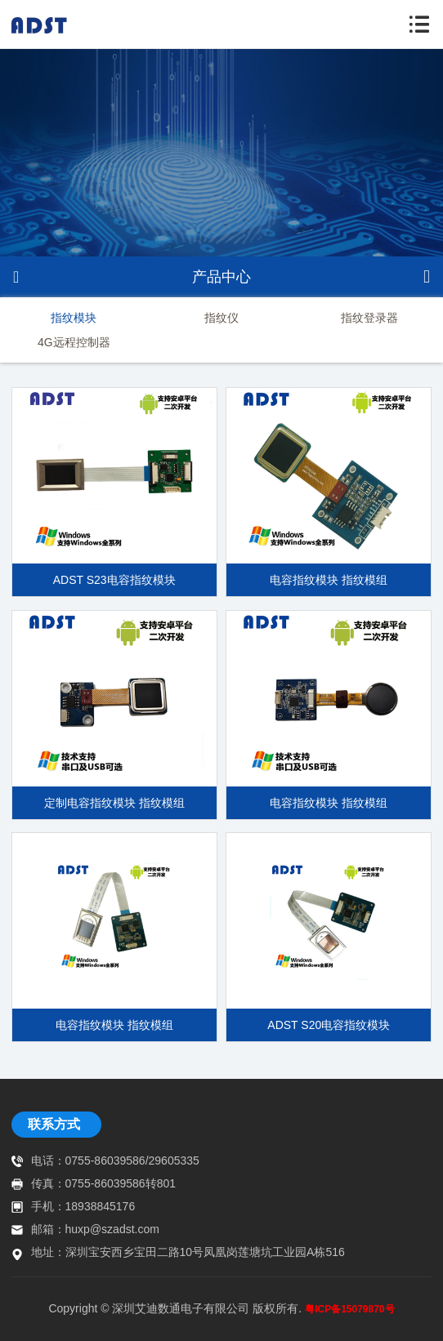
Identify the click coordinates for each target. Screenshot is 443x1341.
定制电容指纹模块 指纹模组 (114, 802)
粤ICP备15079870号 (349, 1309)
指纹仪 (221, 317)
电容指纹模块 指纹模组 (328, 579)
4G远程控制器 (74, 342)
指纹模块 (73, 317)
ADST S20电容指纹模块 (328, 1024)
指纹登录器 (369, 317)
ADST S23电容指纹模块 (114, 579)
